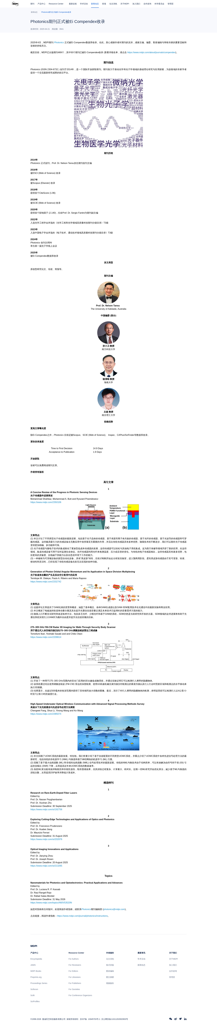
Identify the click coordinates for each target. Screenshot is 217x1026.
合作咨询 (147, 4)
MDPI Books (35, 971)
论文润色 (113, 4)
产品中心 (41, 4)
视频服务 (110, 983)
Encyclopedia (36, 959)
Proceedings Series (38, 983)
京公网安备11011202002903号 (114, 1019)
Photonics (59, 42)
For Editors (73, 971)
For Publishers (75, 983)
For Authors (74, 959)
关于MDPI (124, 4)
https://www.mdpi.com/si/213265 (46, 866)
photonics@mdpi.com (114, 909)
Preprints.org (36, 977)
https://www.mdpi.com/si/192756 (46, 809)
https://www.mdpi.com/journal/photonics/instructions (82, 916)
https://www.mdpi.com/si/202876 (46, 839)
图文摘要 (110, 977)
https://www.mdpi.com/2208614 (45, 637)
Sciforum (34, 989)
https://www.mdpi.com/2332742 (45, 581)
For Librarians (75, 977)
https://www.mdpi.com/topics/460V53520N (51, 902)
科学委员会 (159, 4)
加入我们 (136, 4)
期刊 (32, 4)
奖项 (104, 4)
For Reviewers (75, 965)
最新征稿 (73, 4)
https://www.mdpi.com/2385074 (45, 714)
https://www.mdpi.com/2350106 (45, 502)
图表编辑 (110, 971)
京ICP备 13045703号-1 (90, 1019)
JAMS (33, 965)
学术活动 (84, 4)
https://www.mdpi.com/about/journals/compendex (151, 52)
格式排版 (110, 965)
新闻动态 (95, 4)
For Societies (74, 989)
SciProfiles (35, 1001)
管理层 (170, 4)
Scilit (32, 995)
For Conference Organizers (80, 995)
